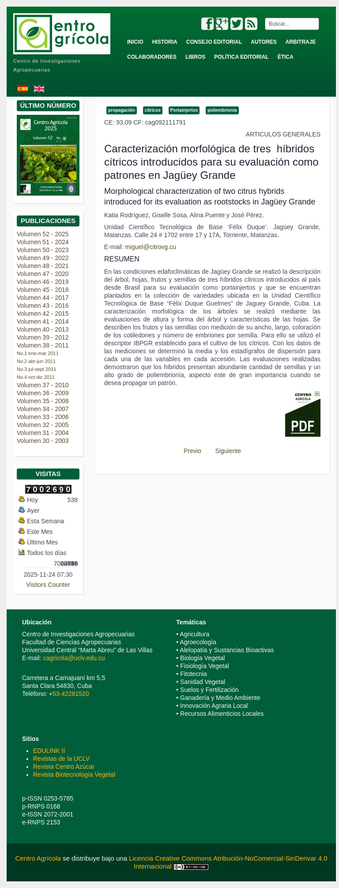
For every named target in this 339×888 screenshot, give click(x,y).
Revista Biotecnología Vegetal (74, 774)
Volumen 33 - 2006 (43, 416)
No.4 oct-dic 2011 (36, 377)
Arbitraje (301, 42)
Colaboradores (152, 57)
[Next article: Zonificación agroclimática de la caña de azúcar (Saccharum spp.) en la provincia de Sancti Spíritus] (232, 451)
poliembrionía (222, 110)
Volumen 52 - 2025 (43, 234)
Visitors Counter (48, 584)
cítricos (153, 110)
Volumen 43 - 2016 (43, 305)
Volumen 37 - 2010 (43, 385)
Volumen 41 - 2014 (43, 321)
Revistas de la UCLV (61, 758)
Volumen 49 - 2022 (43, 257)
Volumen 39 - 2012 (43, 337)
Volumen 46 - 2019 (43, 281)
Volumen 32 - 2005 (43, 424)
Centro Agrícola (39, 858)
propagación (121, 110)
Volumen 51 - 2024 (43, 242)
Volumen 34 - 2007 (43, 408)
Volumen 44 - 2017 (43, 297)
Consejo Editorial (214, 42)
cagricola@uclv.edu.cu (74, 657)
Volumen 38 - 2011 (43, 345)
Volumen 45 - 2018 (43, 289)
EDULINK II (49, 750)
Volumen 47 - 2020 (43, 273)
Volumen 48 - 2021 (43, 265)
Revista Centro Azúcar (63, 766)
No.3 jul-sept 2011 (36, 369)
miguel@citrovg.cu (150, 246)
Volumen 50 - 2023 (43, 249)
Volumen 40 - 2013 (43, 329)
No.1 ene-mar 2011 (38, 353)
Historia (164, 42)
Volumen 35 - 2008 (43, 400)
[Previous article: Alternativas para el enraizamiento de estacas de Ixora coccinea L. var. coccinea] (188, 451)
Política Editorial (241, 57)
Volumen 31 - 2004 (43, 432)
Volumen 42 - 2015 (43, 313)
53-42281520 (71, 693)
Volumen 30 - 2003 (43, 440)
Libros (195, 57)
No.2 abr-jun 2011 (36, 361)
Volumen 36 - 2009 (43, 393)
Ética (286, 57)
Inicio (135, 42)
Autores (263, 42)
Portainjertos (184, 110)
